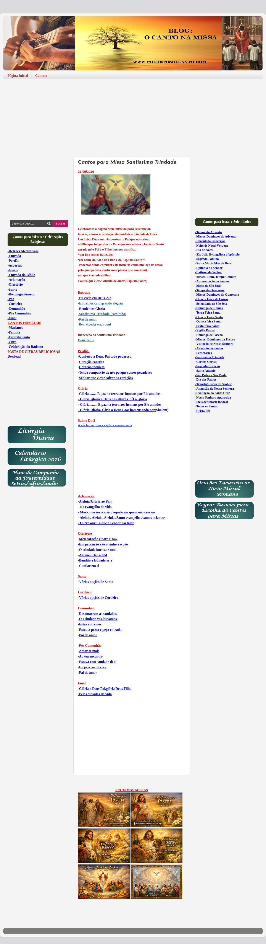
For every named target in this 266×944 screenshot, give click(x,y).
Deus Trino (86, 340)
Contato (41, 75)
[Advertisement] (133, 116)
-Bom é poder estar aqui (94, 324)
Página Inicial (18, 75)
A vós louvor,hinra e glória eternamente (105, 425)
